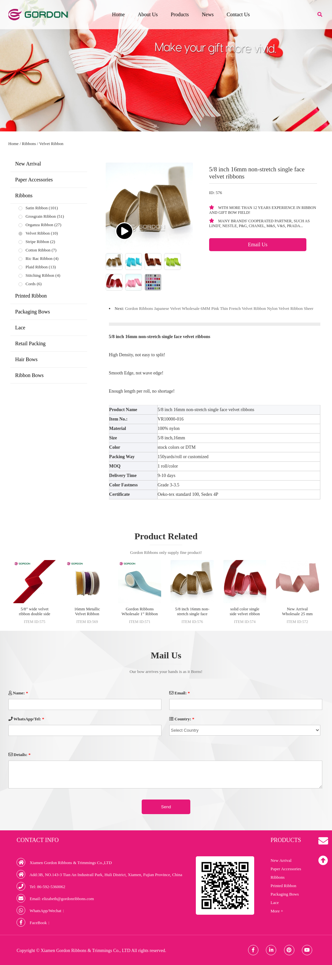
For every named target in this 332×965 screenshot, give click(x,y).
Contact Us (238, 14)
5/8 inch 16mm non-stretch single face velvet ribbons (192, 613)
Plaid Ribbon (37, 266)
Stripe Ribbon (37, 241)
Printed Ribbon (31, 296)
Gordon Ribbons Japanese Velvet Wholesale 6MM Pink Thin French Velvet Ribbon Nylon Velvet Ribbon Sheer (219, 308)
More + (277, 911)
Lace (20, 327)
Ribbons (29, 143)
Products (180, 14)
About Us (148, 14)
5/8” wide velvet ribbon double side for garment (34, 613)
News (207, 14)
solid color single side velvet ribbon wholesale (245, 613)
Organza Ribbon (39, 224)
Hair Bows (26, 359)
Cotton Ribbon (38, 250)
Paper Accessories (34, 179)
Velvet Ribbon (51, 143)
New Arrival (28, 163)
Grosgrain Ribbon (41, 216)
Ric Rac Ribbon (39, 258)
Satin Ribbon (37, 207)
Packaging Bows (32, 311)
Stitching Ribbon (40, 275)
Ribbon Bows (29, 375)
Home (118, 14)
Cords (31, 283)
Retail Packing (30, 343)
